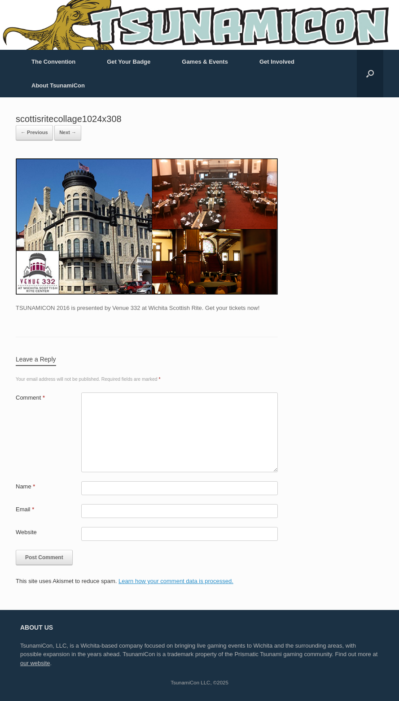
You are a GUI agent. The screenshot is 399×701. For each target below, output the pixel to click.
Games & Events (205, 61)
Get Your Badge (128, 61)
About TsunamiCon (58, 85)
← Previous (34, 132)
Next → (67, 132)
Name (25, 486)
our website (35, 663)
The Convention (53, 61)
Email (25, 509)
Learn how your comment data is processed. (175, 581)
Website (26, 532)
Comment (30, 397)
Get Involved (276, 61)
